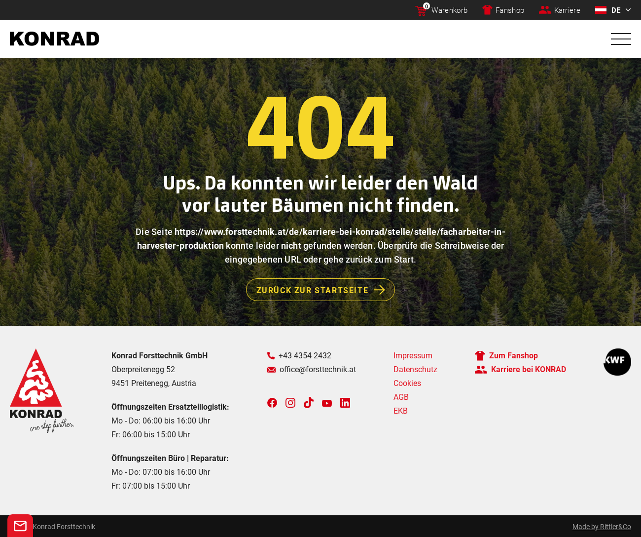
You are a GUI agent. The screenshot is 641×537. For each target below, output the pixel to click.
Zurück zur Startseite (325, 290)
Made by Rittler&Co (601, 526)
